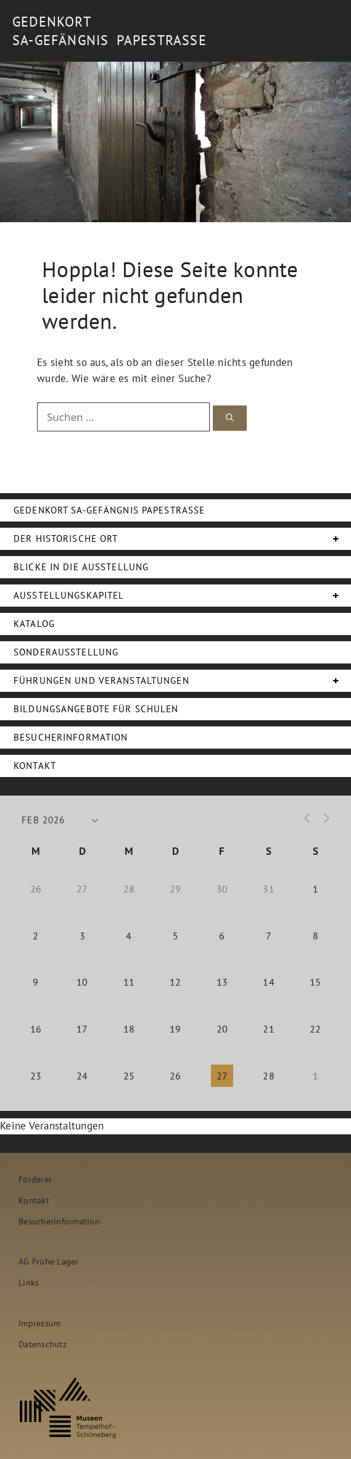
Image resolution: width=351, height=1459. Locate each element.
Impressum (39, 1323)
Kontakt (35, 765)
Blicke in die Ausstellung (81, 567)
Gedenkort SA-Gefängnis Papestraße (109, 510)
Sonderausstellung (66, 652)
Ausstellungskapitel (182, 595)
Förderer (35, 1179)
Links (29, 1282)
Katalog (34, 624)
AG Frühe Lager (49, 1261)
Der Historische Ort (182, 539)
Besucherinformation (71, 737)
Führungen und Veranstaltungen (182, 681)
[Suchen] (230, 418)
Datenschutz (43, 1344)
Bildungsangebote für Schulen (96, 709)
